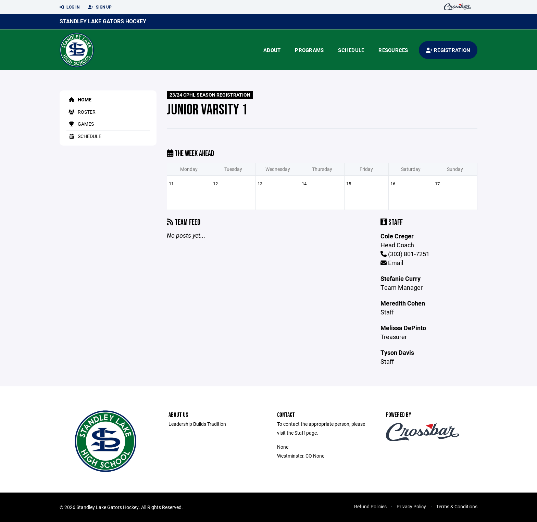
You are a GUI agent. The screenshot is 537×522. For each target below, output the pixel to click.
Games (80, 124)
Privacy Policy (411, 506)
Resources (393, 50)
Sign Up (100, 7)
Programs (309, 50)
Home (78, 99)
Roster (81, 112)
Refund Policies (370, 506)
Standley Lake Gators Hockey (103, 21)
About (271, 50)
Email (391, 263)
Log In (69, 7)
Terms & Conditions (456, 506)
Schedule (351, 50)
